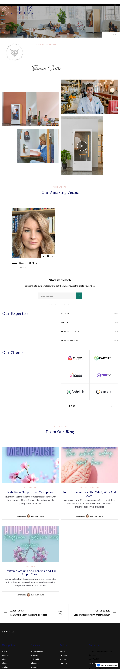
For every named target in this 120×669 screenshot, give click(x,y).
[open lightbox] (82, 146)
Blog (4, 659)
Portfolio (5, 655)
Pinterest (63, 663)
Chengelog (35, 663)
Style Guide (35, 659)
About (4, 663)
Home (107, 34)
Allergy (30, 566)
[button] (115, 5)
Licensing (34, 667)
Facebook (63, 655)
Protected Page (37, 651)
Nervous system (89, 488)
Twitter (62, 651)
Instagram (63, 659)
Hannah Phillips (37, 516)
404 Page (34, 655)
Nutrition (30, 488)
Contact (5, 667)
